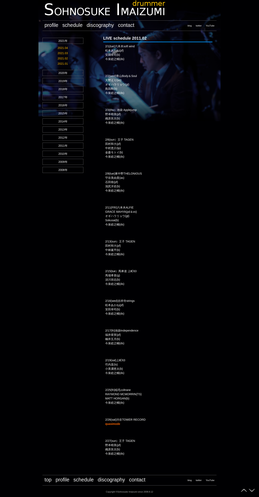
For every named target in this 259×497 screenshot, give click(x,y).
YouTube (210, 25)
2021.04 (63, 47)
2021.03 (63, 53)
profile (51, 25)
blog (190, 25)
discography (100, 25)
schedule (72, 25)
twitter (199, 25)
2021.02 (63, 58)
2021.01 (63, 63)
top (48, 479)
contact (126, 25)
